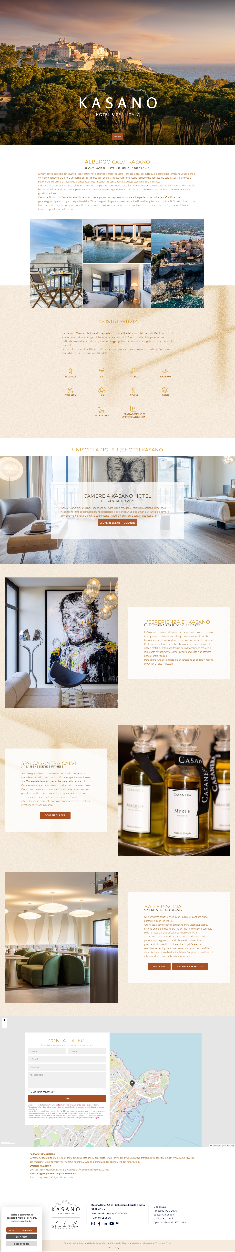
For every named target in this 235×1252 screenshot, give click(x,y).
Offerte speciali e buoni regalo (144, 7)
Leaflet (214, 1146)
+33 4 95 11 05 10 (101, 1217)
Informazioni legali (92, 1118)
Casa (22, 7)
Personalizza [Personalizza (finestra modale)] (21, 1243)
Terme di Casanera (71, 7)
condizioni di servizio (83, 1105)
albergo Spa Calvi (159, 349)
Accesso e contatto (178, 7)
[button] (132, 1083)
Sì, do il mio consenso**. (43, 1091)
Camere (34, 7)
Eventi (118, 7)
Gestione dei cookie (143, 1244)
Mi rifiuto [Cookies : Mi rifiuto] (22, 1236)
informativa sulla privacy (66, 1105)
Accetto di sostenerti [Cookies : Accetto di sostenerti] (21, 1229)
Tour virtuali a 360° (72, 1244)
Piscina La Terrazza (98, 7)
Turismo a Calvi (164, 1244)
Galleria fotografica (96, 1244)
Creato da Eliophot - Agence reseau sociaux (117, 1249)
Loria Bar (49, 7)
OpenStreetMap (227, 1146)
